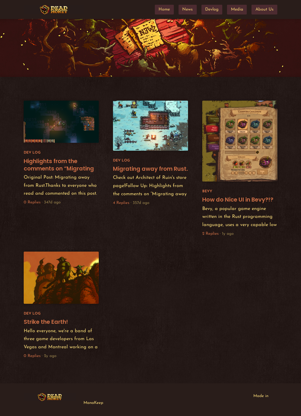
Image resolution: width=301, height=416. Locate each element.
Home (164, 9)
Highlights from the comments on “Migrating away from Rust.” (59, 168)
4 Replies (121, 203)
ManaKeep (93, 403)
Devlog (212, 9)
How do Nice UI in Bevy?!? (237, 199)
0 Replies (32, 202)
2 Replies (210, 234)
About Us (264, 9)
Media (237, 9)
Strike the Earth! (46, 322)
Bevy (207, 191)
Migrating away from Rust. (150, 169)
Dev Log (32, 152)
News (187, 9)
